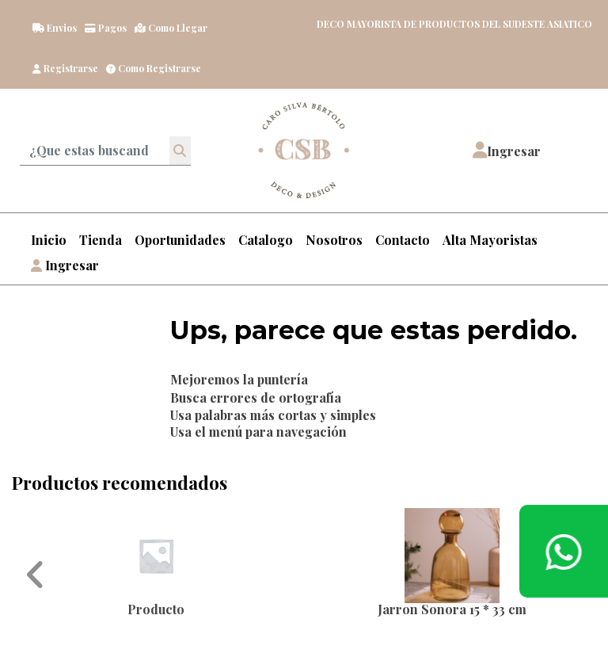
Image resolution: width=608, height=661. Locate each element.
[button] (507, 150)
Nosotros (334, 239)
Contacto (402, 239)
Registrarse (65, 68)
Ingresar (65, 265)
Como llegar (171, 27)
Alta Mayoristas (490, 239)
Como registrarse (153, 68)
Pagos (106, 27)
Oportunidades (180, 239)
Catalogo (265, 239)
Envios (54, 27)
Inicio (48, 239)
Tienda (100, 239)
